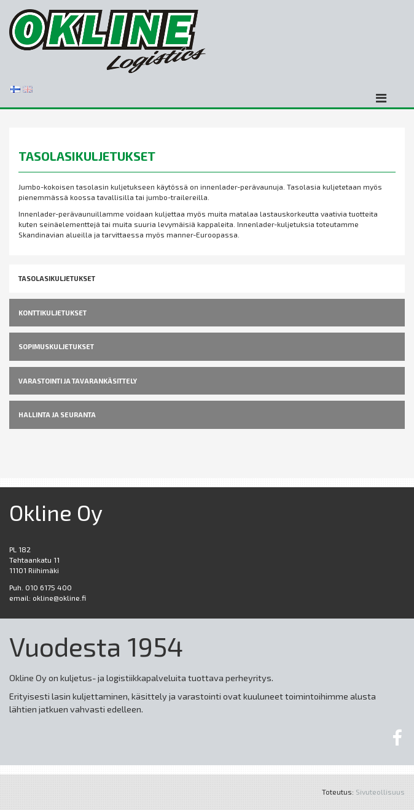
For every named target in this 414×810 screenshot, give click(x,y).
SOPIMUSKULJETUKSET (56, 346)
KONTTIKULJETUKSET (52, 313)
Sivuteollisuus (380, 791)
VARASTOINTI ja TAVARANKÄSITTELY (77, 381)
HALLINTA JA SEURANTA (57, 414)
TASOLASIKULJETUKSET (56, 278)
